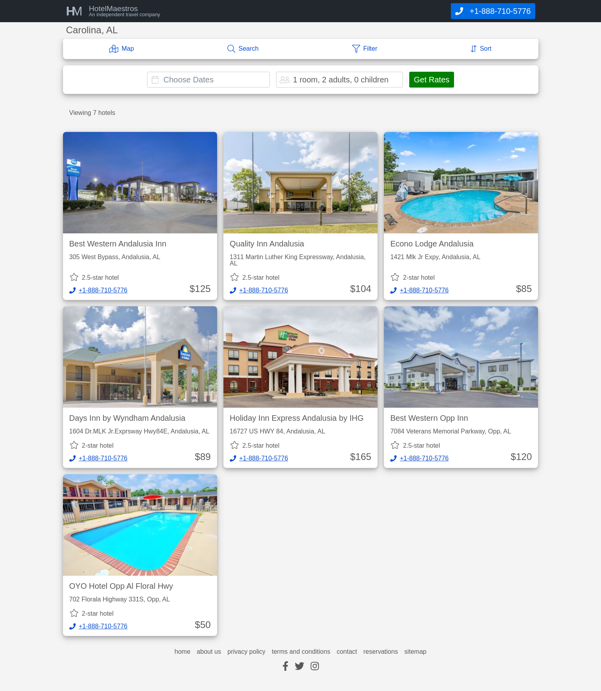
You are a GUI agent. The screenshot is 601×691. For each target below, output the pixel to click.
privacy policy (246, 652)
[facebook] (285, 666)
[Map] (121, 48)
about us (209, 652)
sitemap (415, 652)
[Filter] (365, 48)
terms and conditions (301, 652)
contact (347, 652)
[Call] (493, 11)
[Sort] (481, 48)
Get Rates (431, 79)
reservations (380, 652)
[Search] (243, 48)
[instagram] (315, 666)
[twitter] (299, 666)
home (183, 652)
